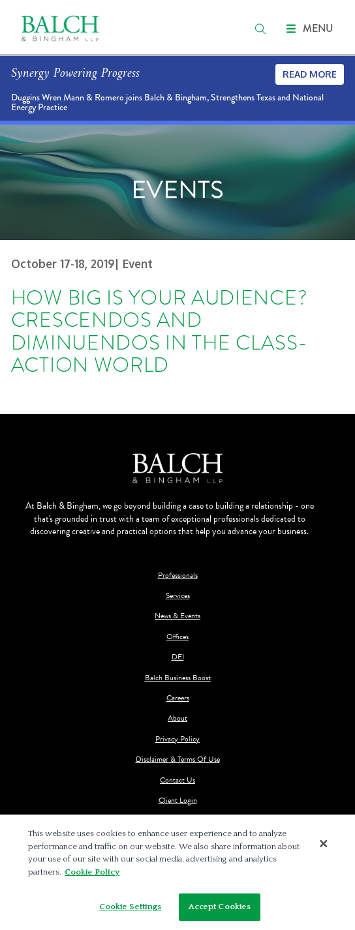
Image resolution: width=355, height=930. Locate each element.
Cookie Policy (92, 872)
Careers (177, 698)
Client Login (178, 800)
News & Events (177, 616)
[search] (260, 29)
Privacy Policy (177, 739)
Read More (310, 74)
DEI (178, 657)
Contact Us (177, 780)
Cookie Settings (130, 906)
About (177, 718)
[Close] (324, 843)
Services (178, 595)
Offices (177, 636)
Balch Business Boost (178, 677)
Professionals (178, 575)
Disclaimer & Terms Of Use (178, 759)
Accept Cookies (220, 906)
